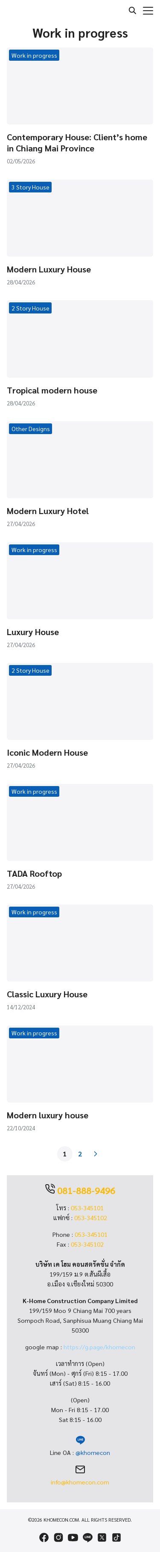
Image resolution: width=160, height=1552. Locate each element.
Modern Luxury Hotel (48, 510)
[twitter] (102, 1537)
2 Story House (30, 308)
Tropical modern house (52, 390)
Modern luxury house (47, 1114)
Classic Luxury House (47, 993)
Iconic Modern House (47, 752)
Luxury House (33, 631)
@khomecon (93, 1452)
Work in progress (34, 55)
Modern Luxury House (49, 269)
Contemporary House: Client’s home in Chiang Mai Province (77, 142)
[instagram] (58, 1537)
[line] (87, 1537)
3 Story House (30, 187)
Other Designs (31, 428)
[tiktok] (116, 1537)
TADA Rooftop (34, 873)
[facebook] (43, 1537)
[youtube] (73, 1537)
